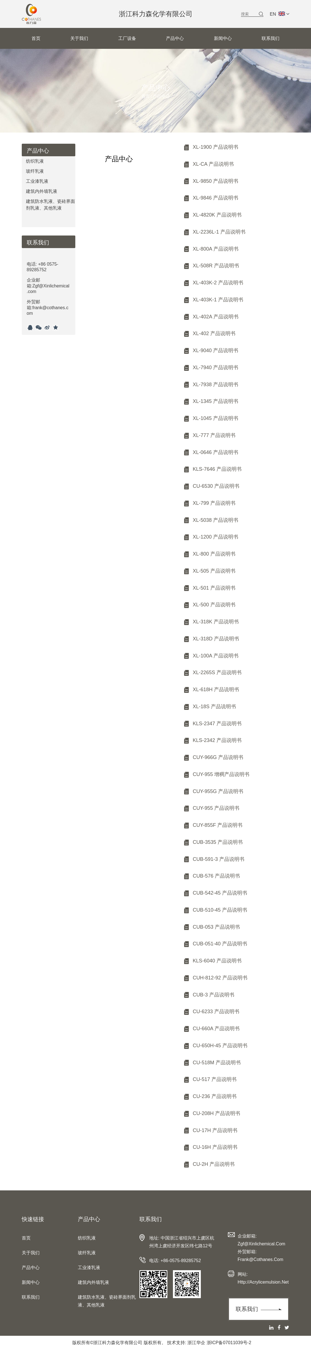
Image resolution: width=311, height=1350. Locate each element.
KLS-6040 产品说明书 (212, 961)
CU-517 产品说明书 (210, 1079)
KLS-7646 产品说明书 (212, 469)
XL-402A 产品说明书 (210, 317)
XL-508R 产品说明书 (211, 265)
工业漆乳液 (37, 181)
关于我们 (79, 38)
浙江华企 (196, 1342)
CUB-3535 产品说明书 (213, 842)
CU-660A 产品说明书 (211, 1028)
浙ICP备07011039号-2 (229, 1342)
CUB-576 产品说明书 (211, 876)
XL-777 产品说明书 (209, 435)
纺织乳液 (35, 161)
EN (279, 13)
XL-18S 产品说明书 (209, 706)
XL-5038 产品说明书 (210, 520)
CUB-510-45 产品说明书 (215, 910)
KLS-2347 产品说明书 (212, 723)
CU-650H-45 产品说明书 (215, 1045)
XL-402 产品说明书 (209, 333)
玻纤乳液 (35, 171)
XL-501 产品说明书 (209, 588)
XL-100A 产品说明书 (210, 656)
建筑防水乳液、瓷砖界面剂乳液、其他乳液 (50, 204)
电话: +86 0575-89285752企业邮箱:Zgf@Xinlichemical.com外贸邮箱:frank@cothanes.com (48, 289)
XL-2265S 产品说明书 (212, 672)
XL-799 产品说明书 (209, 503)
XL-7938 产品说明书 (210, 384)
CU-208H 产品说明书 (211, 1113)
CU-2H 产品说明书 (209, 1164)
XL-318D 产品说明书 (211, 639)
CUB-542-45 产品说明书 (215, 893)
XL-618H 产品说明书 (211, 689)
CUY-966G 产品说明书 (213, 757)
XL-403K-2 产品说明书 (213, 282)
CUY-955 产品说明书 (211, 808)
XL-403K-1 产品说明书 (213, 299)
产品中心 (175, 38)
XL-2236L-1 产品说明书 (214, 232)
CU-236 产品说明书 (210, 1096)
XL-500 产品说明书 (209, 604)
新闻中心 (223, 38)
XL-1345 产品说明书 (210, 401)
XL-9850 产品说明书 (210, 181)
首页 (36, 38)
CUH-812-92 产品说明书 (215, 978)
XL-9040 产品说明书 (210, 350)
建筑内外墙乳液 (41, 191)
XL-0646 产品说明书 (210, 452)
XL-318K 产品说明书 (211, 621)
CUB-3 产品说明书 (208, 995)
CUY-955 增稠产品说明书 (216, 774)
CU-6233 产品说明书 (211, 1011)
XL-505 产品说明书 (209, 571)
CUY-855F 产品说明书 (212, 825)
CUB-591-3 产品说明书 (213, 859)
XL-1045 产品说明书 (210, 418)
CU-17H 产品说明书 (210, 1130)
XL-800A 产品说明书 (210, 249)
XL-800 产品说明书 (209, 554)
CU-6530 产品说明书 (211, 486)
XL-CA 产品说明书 (208, 164)
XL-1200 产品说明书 (210, 537)
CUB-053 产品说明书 (211, 927)
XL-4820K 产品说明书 (212, 215)
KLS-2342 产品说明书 (212, 740)
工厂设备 (127, 38)
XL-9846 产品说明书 (210, 198)
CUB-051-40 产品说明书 (215, 944)
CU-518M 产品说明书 (212, 1062)
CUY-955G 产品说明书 (213, 791)
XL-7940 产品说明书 (210, 367)
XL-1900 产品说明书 (210, 147)
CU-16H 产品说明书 (210, 1147)
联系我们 (270, 38)
